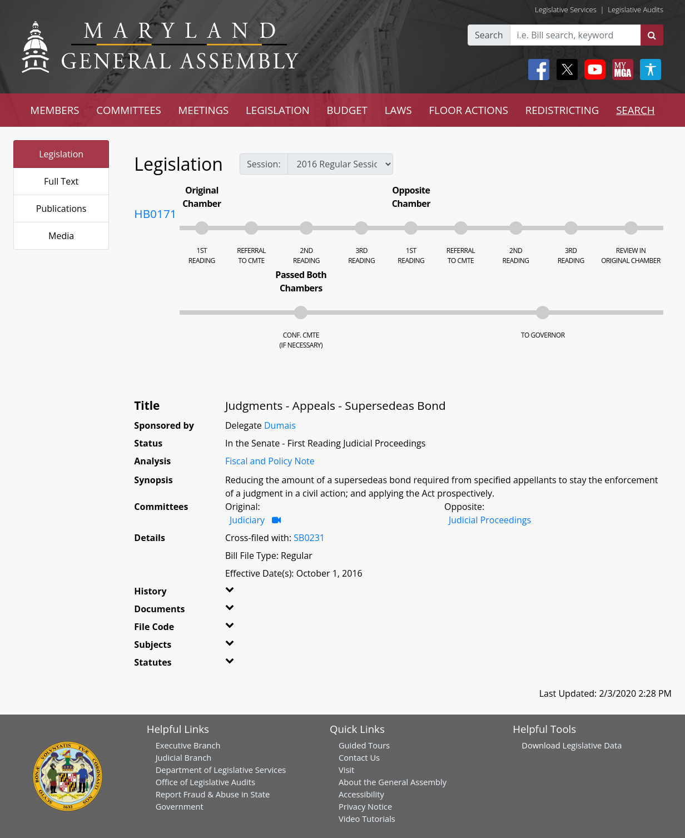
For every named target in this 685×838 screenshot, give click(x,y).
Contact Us (359, 757)
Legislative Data (592, 745)
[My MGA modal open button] (620, 69)
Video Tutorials (367, 818)
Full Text (61, 181)
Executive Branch (188, 745)
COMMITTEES (128, 110)
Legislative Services (566, 9)
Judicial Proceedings (490, 520)
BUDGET (347, 110)
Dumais (280, 425)
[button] (239, 593)
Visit (346, 769)
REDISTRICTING (562, 110)
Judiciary (247, 520)
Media (61, 236)
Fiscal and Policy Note (270, 461)
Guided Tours (364, 745)
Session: (264, 164)
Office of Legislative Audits (205, 781)
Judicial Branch (184, 757)
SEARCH (635, 110)
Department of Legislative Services (221, 769)
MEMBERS (54, 110)
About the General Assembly (392, 781)
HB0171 (155, 213)
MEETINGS (203, 110)
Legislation (61, 154)
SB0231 (309, 538)
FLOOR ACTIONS (468, 110)
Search (489, 35)
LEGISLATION (278, 110)
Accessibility (361, 794)
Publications (61, 208)
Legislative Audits (635, 9)
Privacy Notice (365, 806)
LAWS (398, 110)
